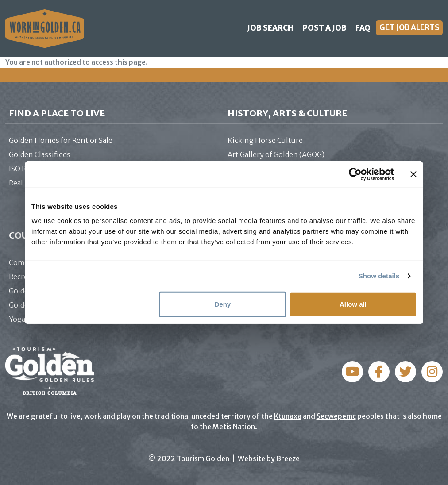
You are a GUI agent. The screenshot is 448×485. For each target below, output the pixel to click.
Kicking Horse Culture (265, 140)
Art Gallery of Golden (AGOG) (276, 154)
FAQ (363, 28)
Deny (223, 304)
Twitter (405, 371)
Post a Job (324, 28)
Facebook (352, 371)
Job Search (270, 28)
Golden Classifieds (39, 154)
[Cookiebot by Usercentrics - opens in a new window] (355, 174)
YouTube (432, 371)
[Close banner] (413, 174)
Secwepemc (336, 416)
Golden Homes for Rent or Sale (60, 140)
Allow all (353, 304)
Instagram (379, 371)
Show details (379, 276)
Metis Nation (233, 426)
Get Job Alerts (409, 27)
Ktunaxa (287, 416)
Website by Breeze (269, 458)
